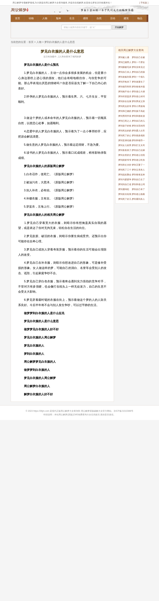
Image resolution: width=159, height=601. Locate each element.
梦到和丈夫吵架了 (124, 165)
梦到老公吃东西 (138, 161)
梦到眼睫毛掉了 (124, 68)
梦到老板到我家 (124, 77)
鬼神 (58, 18)
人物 (44, 18)
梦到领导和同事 (124, 87)
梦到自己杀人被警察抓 (124, 73)
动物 (31, 18)
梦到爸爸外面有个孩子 (138, 87)
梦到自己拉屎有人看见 (138, 151)
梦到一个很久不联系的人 (138, 77)
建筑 (126, 18)
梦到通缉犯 (123, 189)
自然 (99, 18)
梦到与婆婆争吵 (124, 180)
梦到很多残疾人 (138, 136)
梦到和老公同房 (138, 185)
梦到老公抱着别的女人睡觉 (138, 195)
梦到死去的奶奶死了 (124, 131)
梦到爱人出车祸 (138, 131)
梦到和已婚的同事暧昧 (124, 112)
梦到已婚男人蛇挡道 (124, 63)
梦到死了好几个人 (124, 200)
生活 (71, 18)
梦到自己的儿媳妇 (138, 121)
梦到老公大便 (138, 91)
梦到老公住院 (138, 155)
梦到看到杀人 (138, 199)
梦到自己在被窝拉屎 (138, 58)
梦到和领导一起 (138, 141)
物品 (139, 18)
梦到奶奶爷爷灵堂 (124, 161)
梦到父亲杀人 (138, 169)
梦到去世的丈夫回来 (124, 156)
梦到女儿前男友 (124, 146)
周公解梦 (85, 411)
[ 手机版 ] (143, 2)
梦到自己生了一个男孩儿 (138, 180)
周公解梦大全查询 (69, 411)
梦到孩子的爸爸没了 (124, 126)
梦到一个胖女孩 (138, 63)
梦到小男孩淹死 (138, 107)
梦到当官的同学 (138, 126)
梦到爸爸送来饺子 (138, 175)
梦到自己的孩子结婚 (138, 73)
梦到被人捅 (123, 57)
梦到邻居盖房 (124, 96)
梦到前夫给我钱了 (124, 195)
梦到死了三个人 (124, 170)
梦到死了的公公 (124, 136)
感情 (85, 18)
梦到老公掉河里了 (138, 97)
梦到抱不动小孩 (124, 92)
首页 (17, 18)
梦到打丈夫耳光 (138, 146)
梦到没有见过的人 (138, 68)
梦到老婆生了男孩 (138, 82)
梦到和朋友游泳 (138, 117)
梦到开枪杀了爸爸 (124, 82)
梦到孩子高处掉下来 (138, 112)
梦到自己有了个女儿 (138, 190)
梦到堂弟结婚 (124, 140)
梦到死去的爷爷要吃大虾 (124, 107)
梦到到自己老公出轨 (124, 185)
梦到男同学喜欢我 (124, 117)
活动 (112, 18)
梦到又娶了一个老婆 (138, 165)
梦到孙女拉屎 (124, 101)
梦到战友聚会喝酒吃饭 (124, 175)
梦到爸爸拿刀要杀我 (124, 151)
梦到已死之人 (124, 121)
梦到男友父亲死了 (138, 102)
